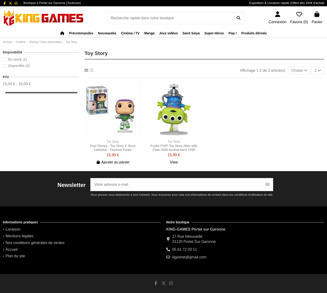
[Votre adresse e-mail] (176, 184)
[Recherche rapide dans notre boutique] (238, 18)
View (174, 162)
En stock (17, 59)
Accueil (12, 249)
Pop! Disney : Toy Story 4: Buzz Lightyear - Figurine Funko (113, 148)
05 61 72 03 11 (184, 249)
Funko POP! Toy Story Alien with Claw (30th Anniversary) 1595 (173, 148)
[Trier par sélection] (299, 70)
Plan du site (15, 256)
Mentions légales (19, 236)
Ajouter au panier (113, 162)
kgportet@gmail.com (189, 257)
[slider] (4, 92)
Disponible (19, 66)
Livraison (13, 229)
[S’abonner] (267, 184)
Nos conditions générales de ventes (35, 243)
